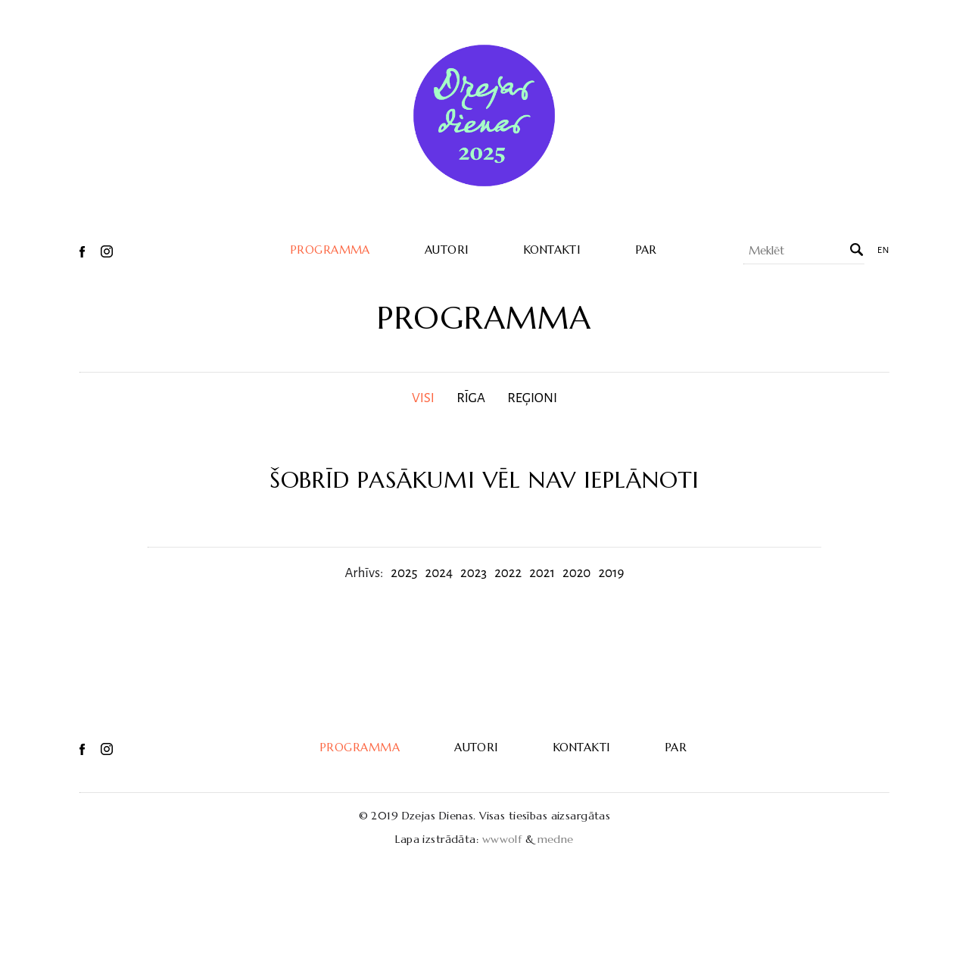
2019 (611, 573)
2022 (508, 573)
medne (555, 839)
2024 (439, 573)
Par (646, 250)
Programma (330, 250)
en (883, 250)
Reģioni (532, 398)
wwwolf (502, 839)
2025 (404, 573)
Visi (423, 398)
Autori (447, 250)
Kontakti (552, 250)
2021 (542, 573)
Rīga (470, 398)
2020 (576, 573)
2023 (473, 573)
